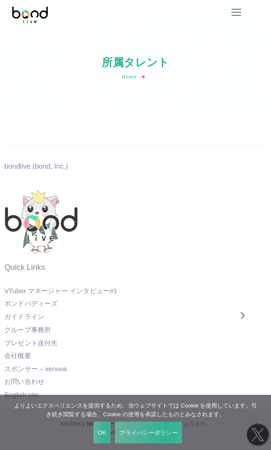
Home (129, 76)
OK (102, 432)
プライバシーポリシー (148, 432)
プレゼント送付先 (31, 343)
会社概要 (17, 355)
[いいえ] (260, 422)
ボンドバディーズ (31, 304)
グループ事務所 (27, 329)
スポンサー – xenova (35, 368)
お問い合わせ (24, 381)
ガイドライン (24, 316)
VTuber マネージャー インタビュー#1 (60, 290)
